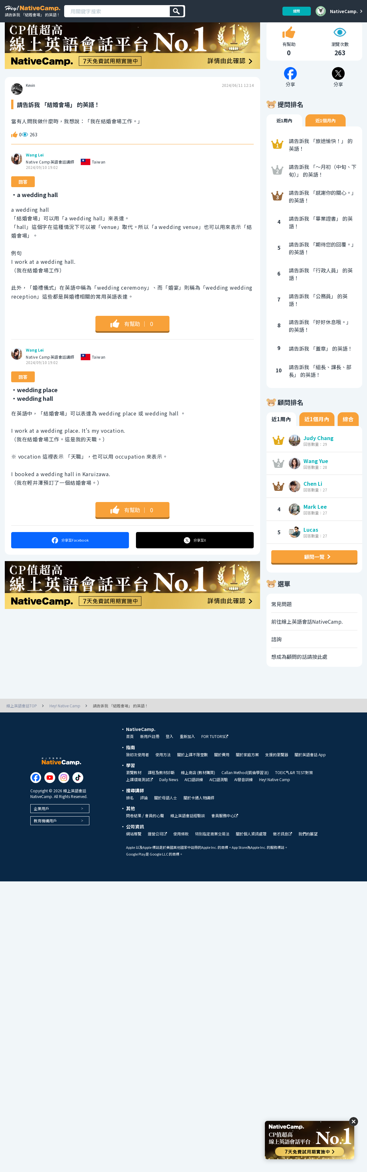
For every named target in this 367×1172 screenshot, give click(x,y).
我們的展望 (308, 851)
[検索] (177, 11)
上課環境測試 (139, 797)
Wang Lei (35, 172)
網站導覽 (133, 851)
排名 (130, 815)
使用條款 (181, 851)
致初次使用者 (137, 771)
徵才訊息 (282, 851)
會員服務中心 (224, 833)
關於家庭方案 (247, 771)
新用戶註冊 (149, 753)
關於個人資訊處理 (251, 851)
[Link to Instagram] (63, 794)
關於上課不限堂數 (192, 771)
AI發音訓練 (243, 796)
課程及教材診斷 (161, 789)
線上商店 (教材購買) (198, 789)
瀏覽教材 (133, 789)
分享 (69, 557)
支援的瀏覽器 (276, 771)
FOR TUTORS (214, 753)
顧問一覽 (314, 573)
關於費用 (221, 771)
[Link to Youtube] (49, 794)
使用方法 (163, 771)
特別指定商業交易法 (212, 851)
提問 (294, 11)
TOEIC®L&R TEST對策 (294, 789)
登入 (169, 753)
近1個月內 (325, 137)
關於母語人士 (165, 815)
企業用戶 (41, 825)
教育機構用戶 (45, 837)
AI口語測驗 (218, 796)
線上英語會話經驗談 (187, 832)
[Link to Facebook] (35, 794)
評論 (144, 815)
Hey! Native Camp (274, 796)
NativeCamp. (344, 11)
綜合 (348, 436)
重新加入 (187, 753)
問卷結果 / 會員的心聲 (145, 832)
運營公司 (157, 851)
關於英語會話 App (310, 771)
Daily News (168, 796)
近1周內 (284, 137)
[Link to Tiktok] (77, 794)
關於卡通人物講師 (199, 815)
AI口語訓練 (193, 796)
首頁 (130, 753)
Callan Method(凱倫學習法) (245, 789)
